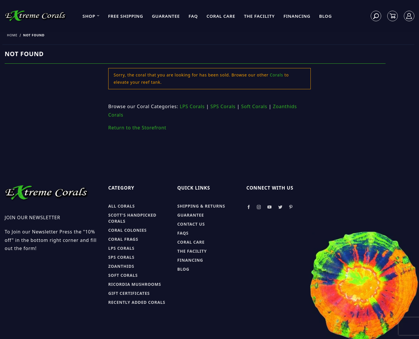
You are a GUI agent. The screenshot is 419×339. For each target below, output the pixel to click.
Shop (91, 16)
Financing (296, 16)
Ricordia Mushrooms (134, 284)
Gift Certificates (129, 293)
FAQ (193, 16)
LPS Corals (192, 106)
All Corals (121, 206)
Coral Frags (123, 239)
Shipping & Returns (201, 206)
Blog (325, 16)
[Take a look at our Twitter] (280, 207)
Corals (276, 75)
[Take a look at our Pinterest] (291, 207)
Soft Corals (254, 106)
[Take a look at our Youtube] (269, 207)
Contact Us (191, 224)
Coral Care (221, 16)
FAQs (183, 233)
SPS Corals (222, 106)
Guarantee (166, 16)
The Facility (259, 16)
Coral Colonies (127, 230)
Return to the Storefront (137, 127)
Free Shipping (125, 16)
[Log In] (409, 16)
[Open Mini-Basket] (392, 16)
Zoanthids (121, 266)
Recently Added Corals (136, 302)
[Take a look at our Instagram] (259, 207)
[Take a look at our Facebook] (248, 207)
